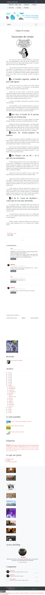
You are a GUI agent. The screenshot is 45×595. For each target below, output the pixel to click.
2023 (9, 377)
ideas (13, 449)
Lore (11, 248)
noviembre (11, 388)
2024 (9, 376)
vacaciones (15, 446)
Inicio (24, 318)
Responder (13, 259)
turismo (12, 450)
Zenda (19, 8)
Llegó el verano (12, 396)
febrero (11, 404)
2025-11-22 (37, 572)
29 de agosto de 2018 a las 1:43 (16, 249)
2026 (9, 372)
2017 (9, 407)
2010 (9, 412)
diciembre (11, 387)
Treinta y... (8, 460)
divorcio (32, 448)
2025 (9, 374)
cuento (32, 446)
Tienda (26, 8)
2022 (9, 379)
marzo (10, 402)
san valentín (8, 448)
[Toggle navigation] (36, 2)
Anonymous (12, 579)
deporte (29, 448)
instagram (16, 449)
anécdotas (27, 445)
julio (10, 395)
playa (7, 450)
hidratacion (36, 445)
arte (19, 448)
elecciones (37, 448)
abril (10, 401)
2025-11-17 (37, 581)
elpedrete (12, 264)
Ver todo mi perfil (22, 562)
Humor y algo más (12, 2)
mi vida (31, 445)
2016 (9, 409)
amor (17, 448)
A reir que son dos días (11, 461)
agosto (10, 393)
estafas (10, 449)
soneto (11, 446)
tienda (22, 445)
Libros (34, 5)
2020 (9, 382)
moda (30, 449)
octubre (11, 390)
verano (28, 446)
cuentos (26, 448)
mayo (10, 399)
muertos (33, 449)
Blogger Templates (19, 589)
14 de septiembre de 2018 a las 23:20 (18, 288)
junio (10, 398)
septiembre (11, 391)
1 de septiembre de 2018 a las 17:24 (17, 266)
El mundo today (10, 459)
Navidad (20, 446)
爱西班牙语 (36, 589)
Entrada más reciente (12, 318)
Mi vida (11, 8)
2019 (9, 383)
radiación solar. (30, 70)
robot (9, 450)
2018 (9, 385)
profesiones (36, 446)
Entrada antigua (34, 318)
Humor (26, 5)
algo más (14, 445)
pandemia (25, 446)
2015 (9, 410)
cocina (7, 446)
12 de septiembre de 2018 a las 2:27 (17, 278)
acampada (14, 448)
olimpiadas (37, 449)
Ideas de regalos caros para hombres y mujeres (21, 421)
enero (10, 406)
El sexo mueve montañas (16, 360)
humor (8, 445)
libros (19, 449)
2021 (9, 380)
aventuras (22, 448)
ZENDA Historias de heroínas (17, 425)
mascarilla (22, 449)
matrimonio (26, 449)
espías (7, 449)
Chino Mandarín (28, 589)
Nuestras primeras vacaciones (17, 431)
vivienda (15, 450)
